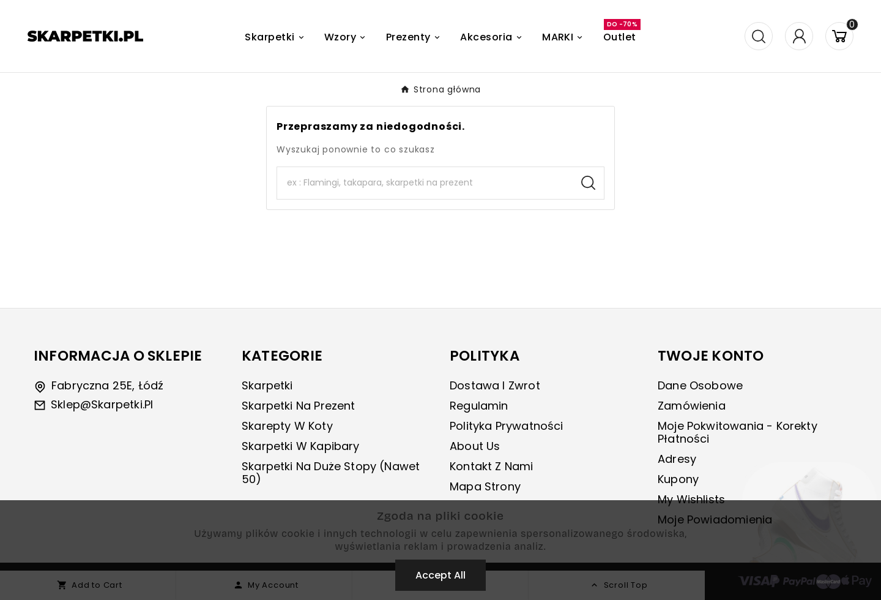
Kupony (678, 479)
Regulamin (479, 405)
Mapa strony (485, 486)
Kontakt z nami (491, 466)
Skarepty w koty (287, 425)
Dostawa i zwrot (495, 385)
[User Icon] (799, 36)
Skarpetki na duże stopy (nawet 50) (331, 473)
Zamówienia (692, 405)
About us (475, 446)
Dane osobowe (700, 385)
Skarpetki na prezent (298, 405)
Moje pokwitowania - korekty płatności (737, 432)
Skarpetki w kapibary (301, 446)
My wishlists (691, 499)
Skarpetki (267, 385)
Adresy (677, 459)
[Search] (425, 183)
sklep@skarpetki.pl (102, 404)
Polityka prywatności (506, 425)
